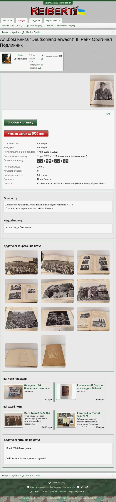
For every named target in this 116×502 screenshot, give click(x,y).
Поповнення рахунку (65, 25)
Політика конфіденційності (71, 491)
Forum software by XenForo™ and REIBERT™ (57, 498)
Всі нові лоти (8, 25)
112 (39, 68)
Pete (20, 55)
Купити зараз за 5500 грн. (26, 133)
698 (60, 56)
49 (42, 58)
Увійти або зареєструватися (58, 3)
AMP (108, 113)
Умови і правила (49, 491)
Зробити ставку (20, 122)
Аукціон (21, 21)
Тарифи (49, 25)
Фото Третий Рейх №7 (37, 413)
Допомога (34, 491)
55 (42, 65)
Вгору (82, 487)
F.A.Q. (20, 25)
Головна (77, 487)
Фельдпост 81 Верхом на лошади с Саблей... (90, 387)
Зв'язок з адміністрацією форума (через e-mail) (52, 487)
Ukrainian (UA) (58, 483)
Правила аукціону (34, 25)
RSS (86, 487)
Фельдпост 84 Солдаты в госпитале (37, 387)
